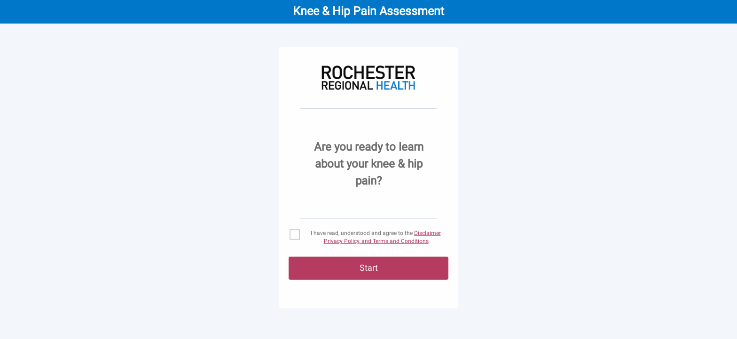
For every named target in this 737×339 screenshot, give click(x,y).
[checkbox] (368, 238)
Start (369, 268)
